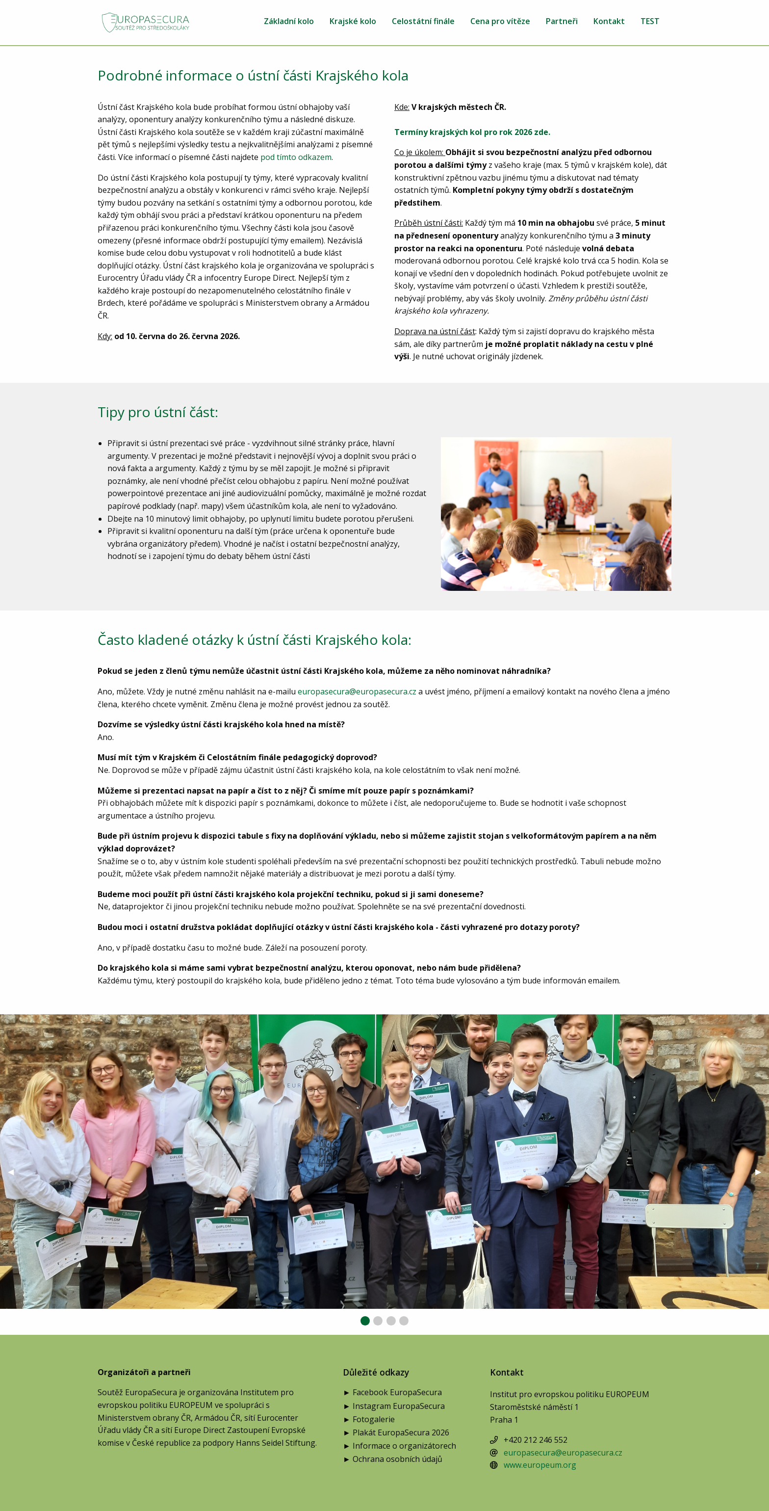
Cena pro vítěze (500, 22)
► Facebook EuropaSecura (392, 1393)
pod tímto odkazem (296, 157)
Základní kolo (289, 22)
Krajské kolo (353, 22)
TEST (650, 22)
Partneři (562, 22)
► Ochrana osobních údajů (392, 1459)
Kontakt (609, 22)
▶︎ (762, 1171)
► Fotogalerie (369, 1420)
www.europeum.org (540, 1464)
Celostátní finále (423, 22)
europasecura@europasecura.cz (357, 691)
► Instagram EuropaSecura (394, 1406)
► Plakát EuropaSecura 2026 (396, 1433)
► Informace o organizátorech (399, 1446)
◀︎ (15, 1171)
